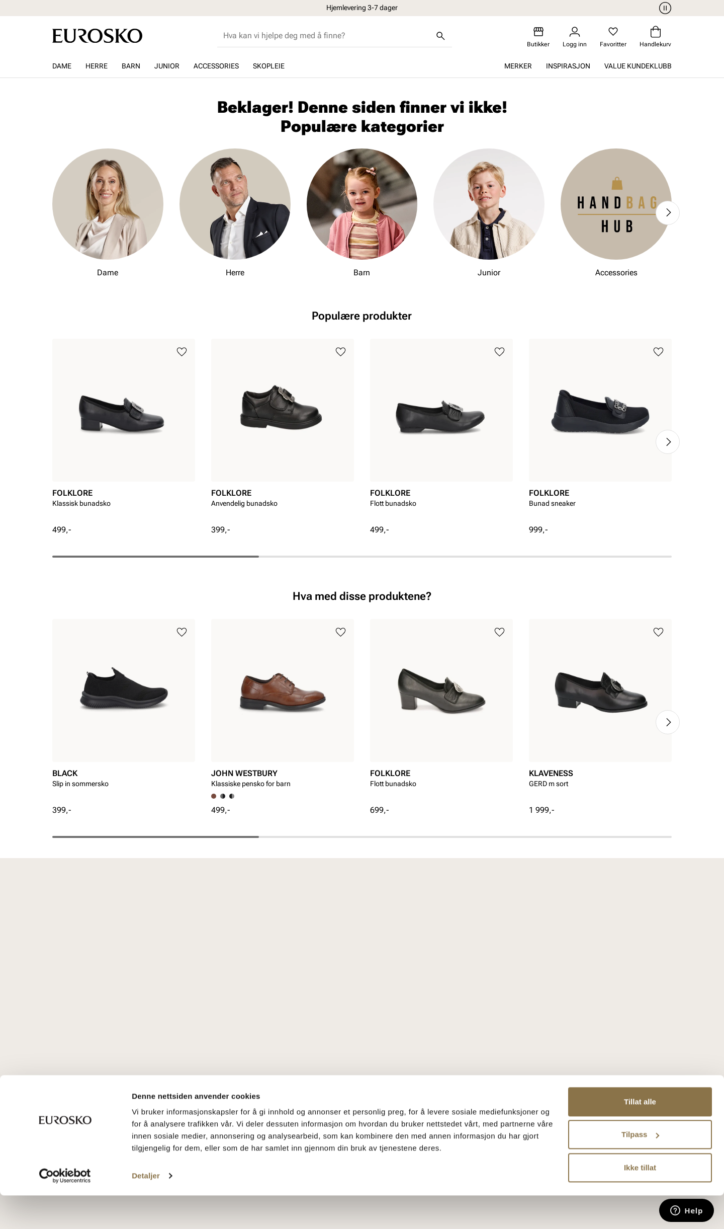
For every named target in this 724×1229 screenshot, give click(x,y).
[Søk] (441, 36)
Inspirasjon (568, 66)
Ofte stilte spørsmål (298, 1100)
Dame (61, 66)
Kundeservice (287, 1003)
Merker (518, 66)
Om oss (508, 1003)
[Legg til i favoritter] (181, 352)
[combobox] (326, 35)
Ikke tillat (640, 1201)
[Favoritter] (613, 37)
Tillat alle (640, 1135)
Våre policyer (402, 1020)
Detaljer (146, 1209)
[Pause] (664, 8)
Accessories (216, 66)
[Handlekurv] (655, 37)
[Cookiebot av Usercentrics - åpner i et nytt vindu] (65, 1209)
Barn (131, 66)
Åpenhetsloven (405, 1037)
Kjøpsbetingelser (293, 1037)
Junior (166, 66)
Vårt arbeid (399, 1003)
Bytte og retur (287, 1020)
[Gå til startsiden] (97, 36)
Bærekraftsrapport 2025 (412, 1060)
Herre (96, 66)
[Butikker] (538, 37)
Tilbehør (162, 1072)
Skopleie (269, 66)
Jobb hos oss (519, 1037)
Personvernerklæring (300, 1054)
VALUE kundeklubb (638, 66)
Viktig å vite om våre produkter (299, 1077)
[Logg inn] (574, 37)
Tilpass (640, 1168)
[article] (123, 431)
